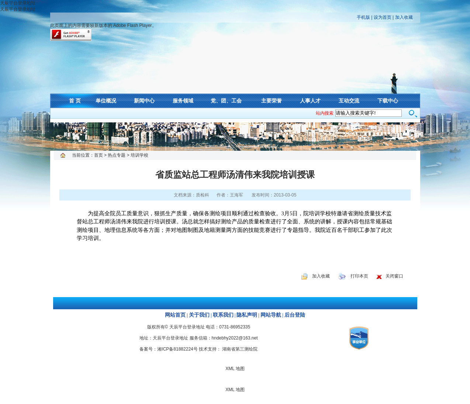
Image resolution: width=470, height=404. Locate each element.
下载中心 (387, 101)
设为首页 (382, 17)
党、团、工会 (226, 101)
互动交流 (349, 101)
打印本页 (359, 276)
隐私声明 (246, 315)
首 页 (75, 101)
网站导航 (270, 315)
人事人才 (310, 101)
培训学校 (139, 155)
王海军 (236, 195)
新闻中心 (144, 101)
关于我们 (199, 315)
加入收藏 (404, 17)
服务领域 (183, 101)
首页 (98, 155)
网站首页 (175, 315)
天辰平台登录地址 (17, 3)
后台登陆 (294, 315)
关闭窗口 (394, 276)
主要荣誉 (271, 101)
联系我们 (223, 315)
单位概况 (106, 101)
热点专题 (116, 155)
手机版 (363, 17)
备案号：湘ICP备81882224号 (168, 349)
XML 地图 (235, 136)
